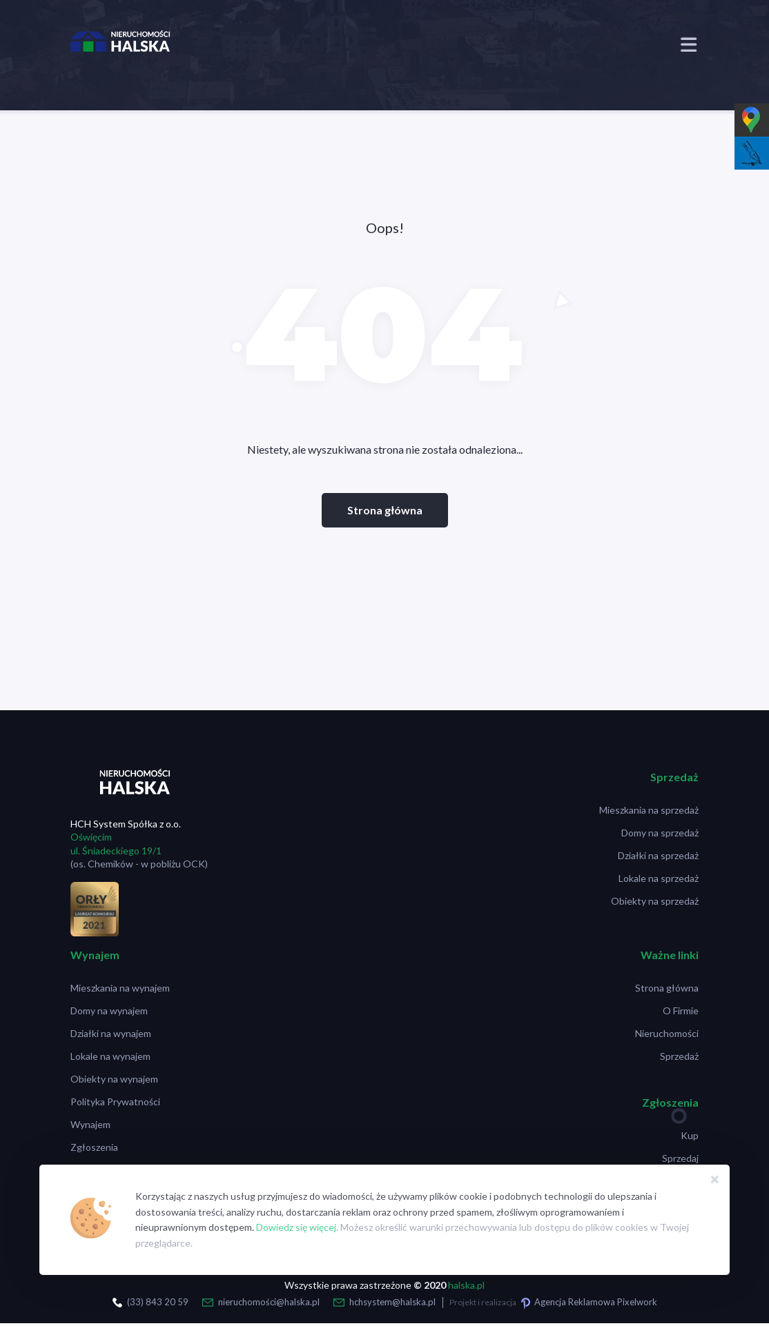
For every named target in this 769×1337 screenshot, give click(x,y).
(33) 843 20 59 (157, 1301)
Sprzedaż (679, 1056)
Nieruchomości (667, 1033)
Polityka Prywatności (115, 1101)
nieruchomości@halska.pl (269, 1301)
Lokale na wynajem (110, 1056)
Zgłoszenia (94, 1147)
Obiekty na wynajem (114, 1079)
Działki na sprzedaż (658, 855)
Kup (690, 1135)
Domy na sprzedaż (660, 832)
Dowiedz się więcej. (297, 1227)
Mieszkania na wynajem (120, 988)
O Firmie (681, 1010)
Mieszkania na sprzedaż (649, 810)
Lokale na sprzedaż (659, 878)
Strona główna (384, 509)
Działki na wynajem (110, 1033)
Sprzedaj (680, 1158)
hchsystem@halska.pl (392, 1301)
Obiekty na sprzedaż (655, 901)
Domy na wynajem (109, 1010)
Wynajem (90, 1124)
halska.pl (466, 1285)
